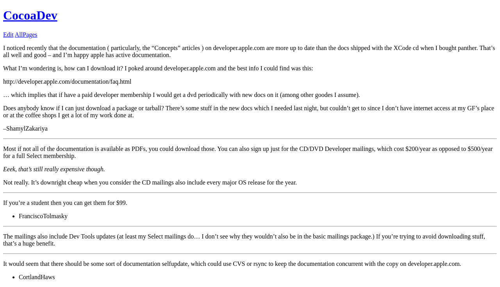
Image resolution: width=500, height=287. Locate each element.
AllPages (26, 34)
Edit (8, 34)
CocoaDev (30, 15)
